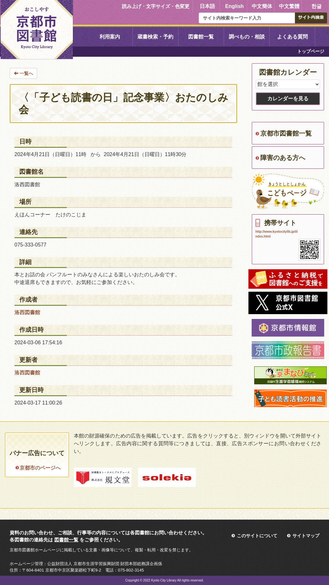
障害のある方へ (282, 157)
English (234, 6)
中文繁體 (289, 6)
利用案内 (110, 36)
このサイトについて (257, 535)
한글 (316, 6)
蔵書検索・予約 (155, 36)
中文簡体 (262, 6)
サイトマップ (305, 535)
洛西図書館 (27, 312)
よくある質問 (292, 36)
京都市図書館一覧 (286, 133)
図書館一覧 (201, 36)
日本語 (207, 6)
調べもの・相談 (247, 36)
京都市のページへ (40, 468)
